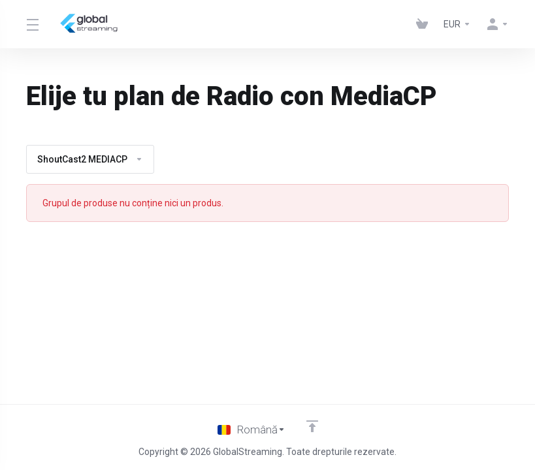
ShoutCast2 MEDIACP (90, 159)
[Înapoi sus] (312, 426)
